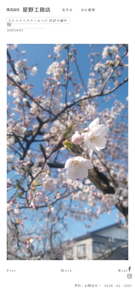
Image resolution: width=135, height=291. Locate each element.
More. (67, 270)
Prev (12, 270)
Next (123, 270)
